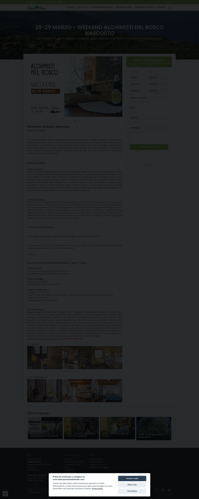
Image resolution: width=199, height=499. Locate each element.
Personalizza (132, 491)
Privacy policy (97, 488)
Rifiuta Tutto (132, 485)
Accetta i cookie (132, 478)
